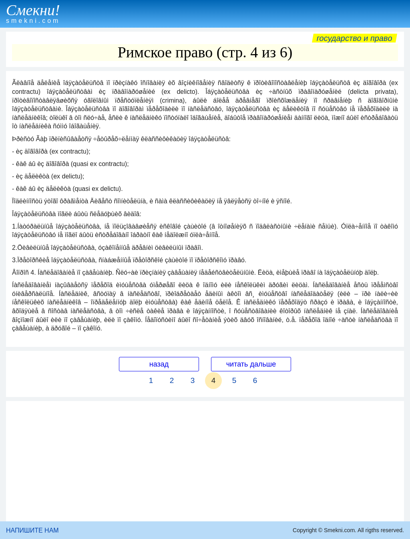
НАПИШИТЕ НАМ (32, 530)
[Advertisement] (205, 461)
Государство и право (354, 38)
